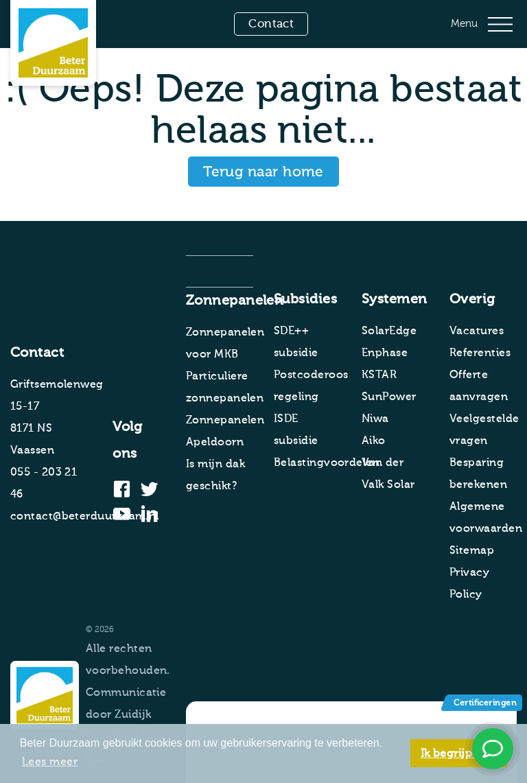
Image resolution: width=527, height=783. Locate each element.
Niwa (375, 418)
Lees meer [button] (50, 762)
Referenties (480, 353)
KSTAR (379, 375)
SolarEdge (389, 331)
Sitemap (471, 550)
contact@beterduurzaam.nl (84, 516)
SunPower (389, 396)
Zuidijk (133, 714)
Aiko (374, 440)
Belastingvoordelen (326, 462)
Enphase (385, 353)
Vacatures (476, 331)
